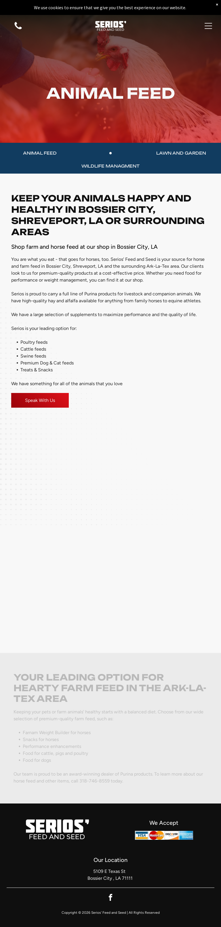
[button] (208, 26)
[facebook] (110, 898)
